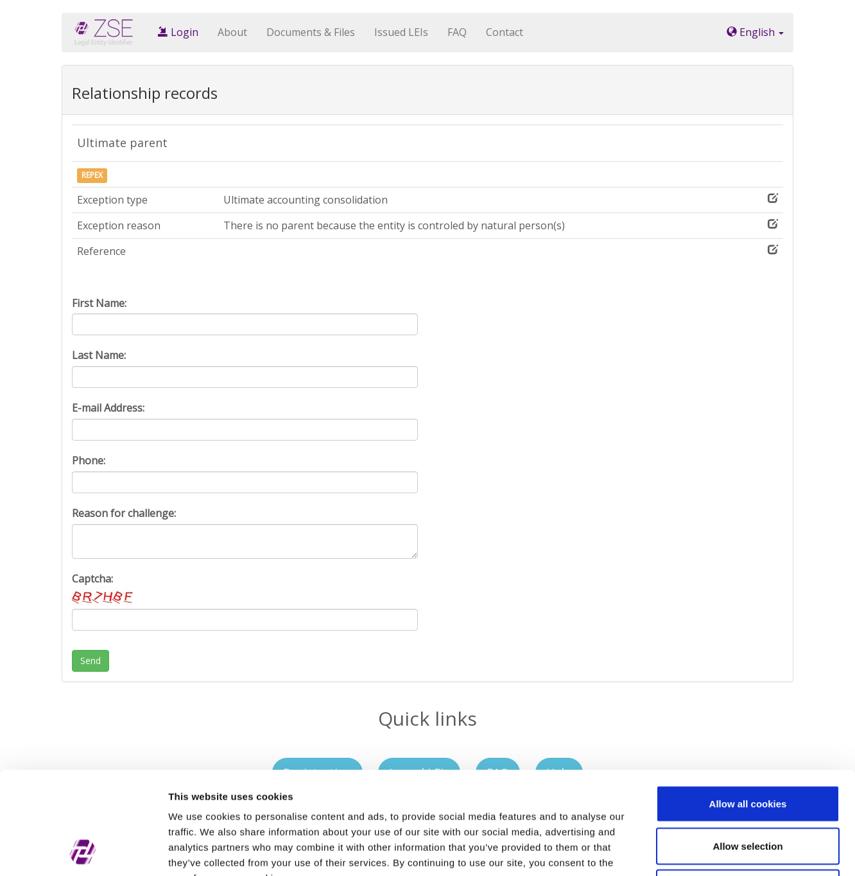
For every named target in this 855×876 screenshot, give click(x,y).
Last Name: (99, 355)
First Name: (99, 303)
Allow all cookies (748, 707)
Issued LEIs (401, 32)
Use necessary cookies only (748, 791)
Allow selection (747, 749)
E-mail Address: (108, 408)
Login (178, 32)
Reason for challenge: (124, 513)
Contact (504, 32)
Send (90, 660)
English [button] (755, 32)
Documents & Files (310, 32)
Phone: (88, 460)
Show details (674, 850)
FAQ (457, 32)
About (232, 32)
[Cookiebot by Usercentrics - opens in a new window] (83, 851)
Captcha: (104, 589)
